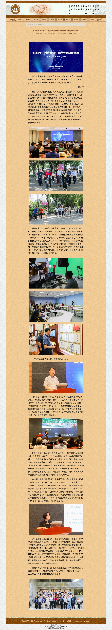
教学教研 (28, 19)
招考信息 (52, 19)
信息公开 (20, 19)
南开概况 (12, 19)
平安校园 (60, 19)
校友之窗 (76, 19)
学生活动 (44, 19)
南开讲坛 (36, 19)
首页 (35, 24)
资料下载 (91, 19)
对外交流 (68, 19)
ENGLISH (99, 19)
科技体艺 (83, 19)
